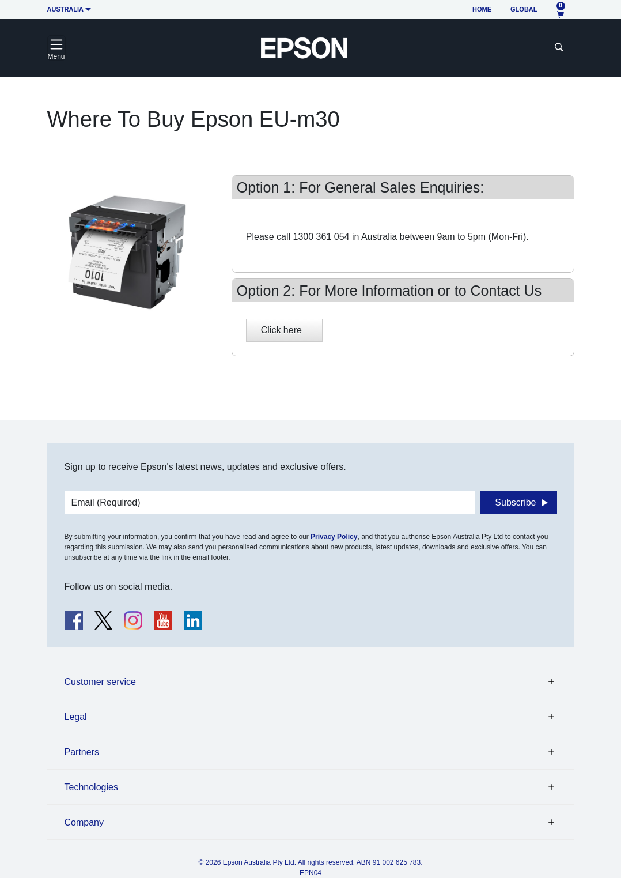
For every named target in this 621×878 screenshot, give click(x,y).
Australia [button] (65, 9)
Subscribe (515, 502)
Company (84, 822)
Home (481, 9)
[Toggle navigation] (56, 48)
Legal (76, 717)
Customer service (100, 682)
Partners (82, 752)
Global (523, 9)
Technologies (91, 787)
